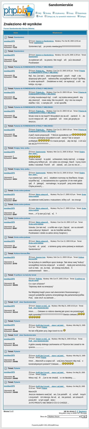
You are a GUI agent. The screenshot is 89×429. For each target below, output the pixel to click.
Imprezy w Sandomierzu (45, 41)
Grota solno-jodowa (22, 190)
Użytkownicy (58, 13)
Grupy (70, 13)
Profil (39, 16)
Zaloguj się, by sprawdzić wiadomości (60, 16)
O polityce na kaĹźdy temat (25, 275)
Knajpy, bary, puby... (22, 148)
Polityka (39, 279)
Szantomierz (19, 37)
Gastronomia (41, 152)
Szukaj (47, 13)
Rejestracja (80, 13)
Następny (83, 411)
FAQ (38, 13)
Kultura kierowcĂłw (22, 253)
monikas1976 (9, 41)
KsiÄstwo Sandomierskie (25, 302)
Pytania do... (40, 71)
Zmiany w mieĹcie (43, 306)
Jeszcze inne (40, 257)
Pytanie (17, 321)
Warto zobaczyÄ (42, 194)
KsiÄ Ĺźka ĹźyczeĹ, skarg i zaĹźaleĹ (50, 325)
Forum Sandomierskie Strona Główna (19, 28)
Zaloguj (82, 16)
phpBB (41, 425)
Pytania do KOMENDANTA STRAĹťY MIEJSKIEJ (33, 67)
